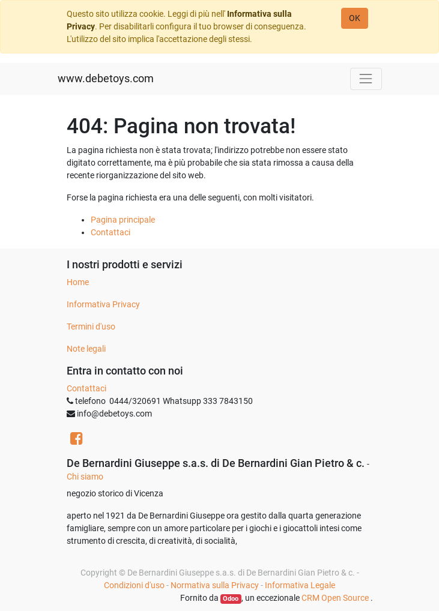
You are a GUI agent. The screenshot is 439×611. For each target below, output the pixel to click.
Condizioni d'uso (134, 585)
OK (354, 18)
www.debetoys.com (106, 79)
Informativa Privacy (103, 304)
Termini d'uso (91, 326)
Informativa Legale (300, 585)
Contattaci (110, 232)
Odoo (230, 599)
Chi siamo (85, 476)
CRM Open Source (336, 598)
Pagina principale (123, 219)
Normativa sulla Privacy (215, 585)
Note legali (86, 349)
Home (78, 282)
